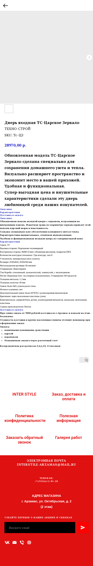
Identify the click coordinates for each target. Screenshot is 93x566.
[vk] (7, 542)
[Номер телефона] (22, 542)
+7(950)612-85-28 (46, 481)
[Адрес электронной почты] (14, 542)
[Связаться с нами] (29, 542)
